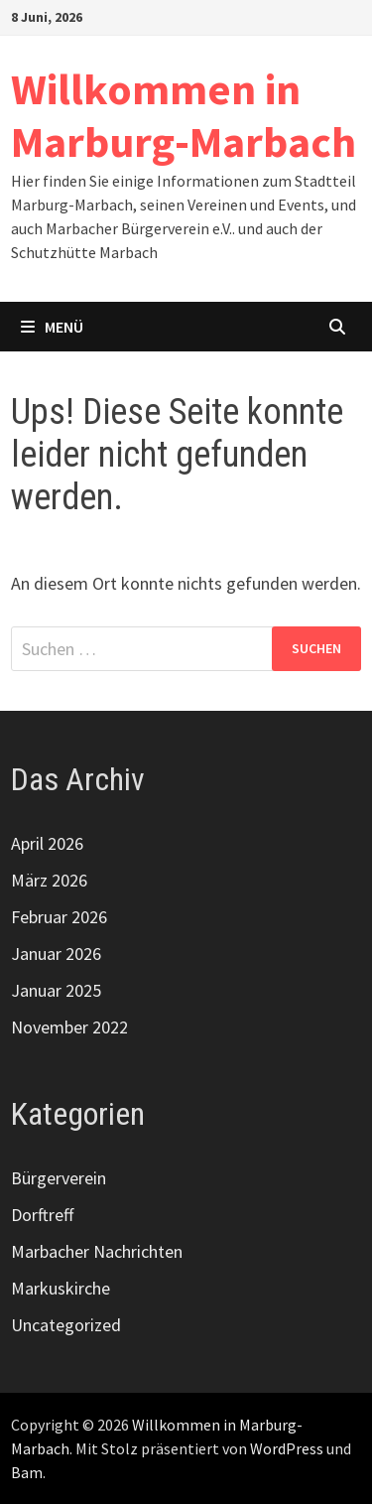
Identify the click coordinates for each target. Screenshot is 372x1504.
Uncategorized (66, 1324)
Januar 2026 (56, 953)
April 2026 (47, 843)
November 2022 (69, 1027)
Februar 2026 (59, 916)
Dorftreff (42, 1214)
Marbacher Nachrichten (97, 1251)
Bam (27, 1472)
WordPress (286, 1448)
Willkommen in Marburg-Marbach (183, 115)
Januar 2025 (56, 990)
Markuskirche (60, 1288)
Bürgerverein (58, 1177)
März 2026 (49, 880)
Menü (52, 327)
